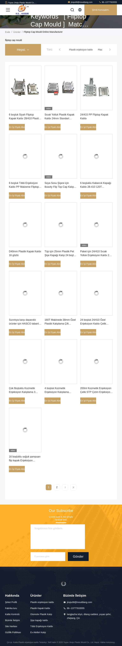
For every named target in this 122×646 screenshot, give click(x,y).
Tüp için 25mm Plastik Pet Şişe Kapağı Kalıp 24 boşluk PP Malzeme (60, 255)
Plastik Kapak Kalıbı (40, 608)
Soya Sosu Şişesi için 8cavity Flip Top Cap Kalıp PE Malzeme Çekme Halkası (60, 187)
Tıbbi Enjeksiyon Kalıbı (41, 626)
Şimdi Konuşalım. (100, 10)
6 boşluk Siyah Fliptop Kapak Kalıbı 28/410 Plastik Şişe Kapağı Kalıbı (24, 118)
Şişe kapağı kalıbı (39, 620)
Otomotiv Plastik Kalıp (41, 614)
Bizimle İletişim (12, 620)
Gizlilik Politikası (13, 632)
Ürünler (17, 32)
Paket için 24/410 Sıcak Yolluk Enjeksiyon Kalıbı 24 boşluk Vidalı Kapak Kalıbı (95, 255)
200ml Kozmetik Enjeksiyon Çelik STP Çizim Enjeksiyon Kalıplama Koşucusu (96, 392)
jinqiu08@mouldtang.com (80, 2)
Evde (7, 32)
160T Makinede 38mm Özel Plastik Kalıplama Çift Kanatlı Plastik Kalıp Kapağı (60, 323)
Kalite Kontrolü (12, 614)
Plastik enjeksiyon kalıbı (42, 602)
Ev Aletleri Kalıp (38, 632)
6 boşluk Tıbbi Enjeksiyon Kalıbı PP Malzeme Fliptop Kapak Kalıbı (24, 187)
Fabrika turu (11, 608)
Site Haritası (11, 626)
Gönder (78, 556)
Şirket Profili (11, 602)
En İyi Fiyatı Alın (17, 127)
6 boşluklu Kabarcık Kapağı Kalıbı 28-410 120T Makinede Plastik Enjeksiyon (96, 187)
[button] (60, 50)
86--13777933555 (108, 2)
